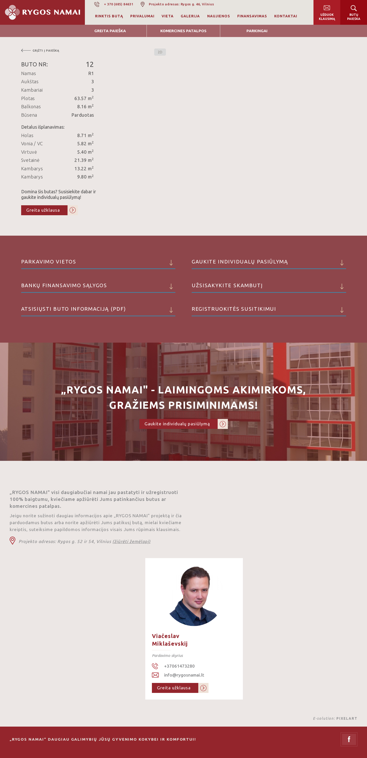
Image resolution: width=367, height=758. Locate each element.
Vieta (168, 16)
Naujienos (218, 16)
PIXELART (347, 718)
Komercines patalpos (183, 31)
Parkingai (257, 31)
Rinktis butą (109, 16)
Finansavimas (252, 16)
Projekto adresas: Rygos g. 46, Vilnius (181, 4)
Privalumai (142, 16)
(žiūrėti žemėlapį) (131, 541)
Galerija (190, 16)
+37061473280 (179, 666)
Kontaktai (285, 16)
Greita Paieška (110, 31)
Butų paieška (353, 16)
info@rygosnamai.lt (184, 674)
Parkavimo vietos (98, 264)
